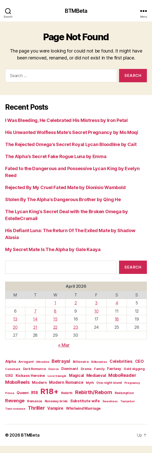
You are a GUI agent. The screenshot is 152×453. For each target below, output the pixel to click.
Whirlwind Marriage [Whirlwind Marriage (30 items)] (83, 408)
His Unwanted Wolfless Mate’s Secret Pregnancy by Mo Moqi (71, 132)
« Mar (64, 345)
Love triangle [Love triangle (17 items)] (57, 376)
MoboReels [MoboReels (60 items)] (17, 382)
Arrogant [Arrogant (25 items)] (25, 361)
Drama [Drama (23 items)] (86, 369)
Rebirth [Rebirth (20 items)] (67, 393)
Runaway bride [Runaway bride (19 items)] (56, 401)
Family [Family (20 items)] (99, 369)
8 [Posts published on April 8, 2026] (55, 311)
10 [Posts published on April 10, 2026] (96, 311)
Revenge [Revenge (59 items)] (15, 400)
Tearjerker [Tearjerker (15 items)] (127, 401)
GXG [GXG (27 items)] (9, 376)
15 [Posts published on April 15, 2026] (55, 319)
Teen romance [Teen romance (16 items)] (15, 408)
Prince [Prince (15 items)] (9, 393)
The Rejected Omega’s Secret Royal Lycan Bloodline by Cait (71, 144)
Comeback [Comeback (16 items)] (12, 369)
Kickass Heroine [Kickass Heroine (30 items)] (30, 375)
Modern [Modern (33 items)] (39, 382)
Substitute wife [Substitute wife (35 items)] (85, 400)
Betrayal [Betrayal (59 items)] (61, 361)
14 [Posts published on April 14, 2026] (35, 319)
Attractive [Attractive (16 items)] (42, 362)
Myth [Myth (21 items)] (90, 383)
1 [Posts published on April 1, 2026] (55, 302)
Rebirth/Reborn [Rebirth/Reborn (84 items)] (93, 392)
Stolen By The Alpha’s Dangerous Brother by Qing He (63, 199)
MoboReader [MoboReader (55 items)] (122, 375)
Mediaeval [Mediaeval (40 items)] (96, 375)
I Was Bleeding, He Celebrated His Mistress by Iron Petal (66, 120)
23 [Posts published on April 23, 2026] (75, 327)
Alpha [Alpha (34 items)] (10, 361)
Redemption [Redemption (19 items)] (124, 393)
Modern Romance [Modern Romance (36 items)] (66, 382)
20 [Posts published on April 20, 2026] (15, 327)
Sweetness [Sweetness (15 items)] (110, 401)
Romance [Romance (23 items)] (34, 401)
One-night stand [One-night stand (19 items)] (109, 383)
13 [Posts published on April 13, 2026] (15, 319)
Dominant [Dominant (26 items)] (69, 369)
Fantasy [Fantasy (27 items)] (114, 369)
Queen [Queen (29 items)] (23, 392)
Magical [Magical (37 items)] (76, 375)
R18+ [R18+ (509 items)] (49, 391)
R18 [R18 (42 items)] (34, 392)
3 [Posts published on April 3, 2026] (96, 302)
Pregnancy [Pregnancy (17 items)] (132, 383)
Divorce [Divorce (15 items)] (53, 369)
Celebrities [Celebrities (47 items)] (121, 361)
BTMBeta (76, 11)
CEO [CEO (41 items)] (139, 361)
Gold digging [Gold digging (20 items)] (134, 369)
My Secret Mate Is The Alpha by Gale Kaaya (53, 249)
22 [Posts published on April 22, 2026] (55, 327)
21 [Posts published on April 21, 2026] (35, 327)
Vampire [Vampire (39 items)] (55, 408)
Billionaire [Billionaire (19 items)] (81, 362)
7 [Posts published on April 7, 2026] (35, 311)
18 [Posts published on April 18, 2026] (117, 319)
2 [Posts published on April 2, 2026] (76, 302)
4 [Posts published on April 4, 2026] (116, 302)
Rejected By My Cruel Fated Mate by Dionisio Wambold (65, 187)
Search (132, 267)
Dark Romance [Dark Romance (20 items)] (34, 369)
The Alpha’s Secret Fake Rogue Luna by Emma (56, 156)
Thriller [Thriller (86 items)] (36, 408)
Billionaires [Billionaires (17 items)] (99, 362)
